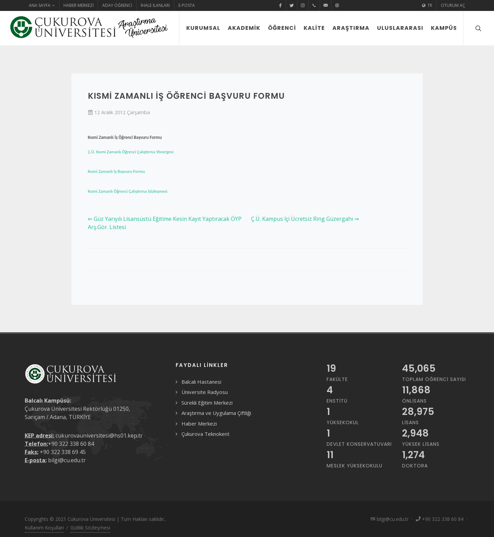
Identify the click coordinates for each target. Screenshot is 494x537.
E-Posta (186, 5)
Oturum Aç (453, 5)
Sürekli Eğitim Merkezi (207, 402)
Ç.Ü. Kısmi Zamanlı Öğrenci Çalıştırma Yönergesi (131, 151)
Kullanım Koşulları (44, 527)
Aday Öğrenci (117, 5)
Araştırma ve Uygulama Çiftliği (216, 412)
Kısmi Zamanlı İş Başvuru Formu (116, 171)
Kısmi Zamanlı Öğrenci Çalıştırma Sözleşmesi (127, 191)
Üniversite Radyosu (204, 392)
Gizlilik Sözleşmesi (90, 527)
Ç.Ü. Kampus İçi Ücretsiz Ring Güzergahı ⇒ (305, 219)
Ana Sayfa (42, 5)
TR (427, 5)
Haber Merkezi (78, 5)
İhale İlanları (155, 5)
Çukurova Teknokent (205, 433)
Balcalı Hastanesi (201, 381)
